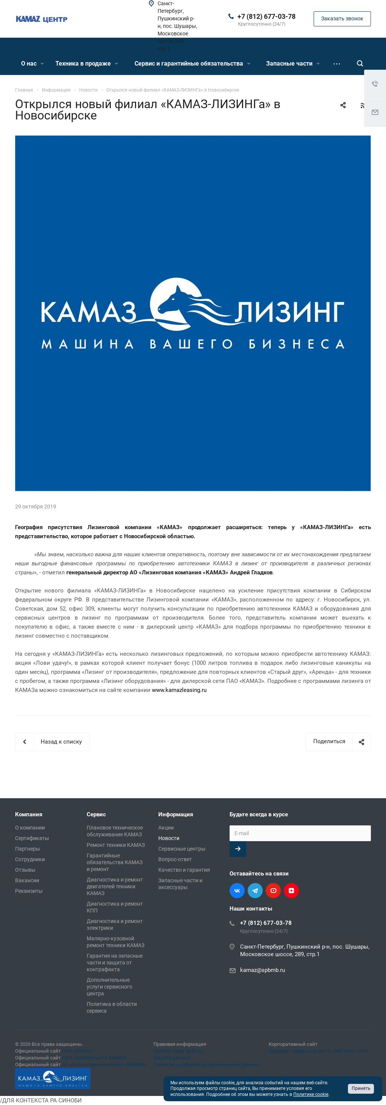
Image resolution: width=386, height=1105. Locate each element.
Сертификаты (32, 838)
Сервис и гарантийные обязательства (192, 63)
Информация (175, 814)
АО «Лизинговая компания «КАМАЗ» (104, 1064)
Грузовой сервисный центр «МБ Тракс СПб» (319, 1051)
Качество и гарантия (184, 870)
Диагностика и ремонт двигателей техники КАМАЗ (115, 886)
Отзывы (25, 870)
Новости (168, 838)
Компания (28, 814)
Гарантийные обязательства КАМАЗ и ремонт (114, 862)
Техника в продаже (86, 63)
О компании (30, 828)
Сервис (96, 814)
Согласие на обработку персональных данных (206, 1064)
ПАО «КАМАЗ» (77, 1051)
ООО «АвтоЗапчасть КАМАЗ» (94, 1058)
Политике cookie (310, 1094)
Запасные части (293, 63)
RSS (363, 105)
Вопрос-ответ (175, 859)
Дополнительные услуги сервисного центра (109, 986)
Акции (166, 828)
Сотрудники (30, 859)
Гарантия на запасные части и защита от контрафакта (114, 962)
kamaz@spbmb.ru (262, 970)
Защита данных (171, 1058)
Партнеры (27, 849)
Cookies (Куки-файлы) (178, 1051)
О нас (32, 63)
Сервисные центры (181, 849)
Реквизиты (29, 891)
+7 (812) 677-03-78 (266, 16)
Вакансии (27, 880)
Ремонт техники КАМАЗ (116, 845)
